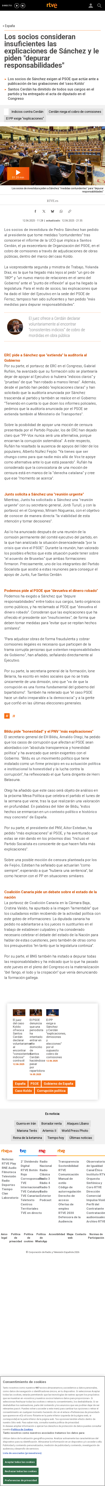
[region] (52, 1431)
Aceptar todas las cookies (20, 1462)
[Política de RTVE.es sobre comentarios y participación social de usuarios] (96, 1236)
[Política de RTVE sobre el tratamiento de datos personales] (15, 1238)
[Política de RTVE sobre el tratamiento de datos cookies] (28, 1238)
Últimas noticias (80, 1138)
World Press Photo (75, 1130)
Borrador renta (51, 1123)
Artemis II (49, 1130)
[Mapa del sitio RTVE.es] (70, 1236)
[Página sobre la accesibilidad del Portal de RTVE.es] (57, 1234)
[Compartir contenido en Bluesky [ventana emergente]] (52, 210)
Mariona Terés (27, 1130)
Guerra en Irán (26, 1123)
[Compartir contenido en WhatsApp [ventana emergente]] (61, 210)
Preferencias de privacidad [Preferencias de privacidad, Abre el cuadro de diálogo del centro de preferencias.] (21, 1480)
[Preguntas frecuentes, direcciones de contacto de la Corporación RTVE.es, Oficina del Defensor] (80, 1234)
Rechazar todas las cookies (21, 1471)
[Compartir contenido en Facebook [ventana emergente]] (35, 210)
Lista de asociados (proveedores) (22, 1453)
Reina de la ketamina (27, 1138)
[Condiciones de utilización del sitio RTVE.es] (4, 1236)
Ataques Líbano (78, 1123)
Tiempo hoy (55, 1138)
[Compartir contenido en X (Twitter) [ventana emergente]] (44, 210)
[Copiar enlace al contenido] (69, 210)
